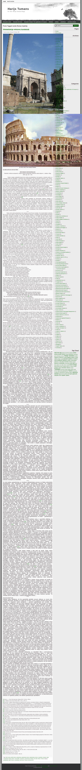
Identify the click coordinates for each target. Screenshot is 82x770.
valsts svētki (58, 244)
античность (58, 270)
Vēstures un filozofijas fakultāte (62, 252)
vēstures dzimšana (60, 250)
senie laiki (58, 207)
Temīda (57, 222)
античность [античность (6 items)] (62, 372)
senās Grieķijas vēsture (61, 202)
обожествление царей (61, 313)
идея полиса (58, 300)
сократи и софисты (60, 331)
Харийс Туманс (59, 346)
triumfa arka (58, 230)
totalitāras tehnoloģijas (60, 227)
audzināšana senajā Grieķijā (62, 110)
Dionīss (57, 125)
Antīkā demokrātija (60, 97)
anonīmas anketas (72, 21)
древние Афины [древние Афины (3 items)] (69, 372)
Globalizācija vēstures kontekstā (16, 29)
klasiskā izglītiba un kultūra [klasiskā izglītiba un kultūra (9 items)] (70, 359)
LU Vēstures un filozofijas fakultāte (63, 161)
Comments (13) (30, 760)
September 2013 (59, 64)
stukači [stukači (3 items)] (72, 367)
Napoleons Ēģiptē (59, 173)
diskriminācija (59, 127)
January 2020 (59, 48)
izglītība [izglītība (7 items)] (69, 357)
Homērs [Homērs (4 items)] (76, 356)
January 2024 (59, 38)
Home (4, 1)
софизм (57, 334)
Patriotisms (58, 181)
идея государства (60, 298)
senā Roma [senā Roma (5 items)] (57, 366)
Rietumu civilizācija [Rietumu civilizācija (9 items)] (59, 363)
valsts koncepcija (59, 240)
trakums (57, 229)
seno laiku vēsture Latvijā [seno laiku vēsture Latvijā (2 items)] (64, 364)
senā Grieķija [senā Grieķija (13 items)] (73, 364)
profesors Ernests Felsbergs (62, 188)
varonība (58, 245)
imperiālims (40, 757)
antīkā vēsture (13, 757)
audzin (57, 109)
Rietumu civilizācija (60, 189)
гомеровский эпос (60, 280)
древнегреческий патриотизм (62, 291)
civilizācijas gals (59, 122)
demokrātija (58, 124)
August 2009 (58, 77)
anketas (57, 21)
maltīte (57, 166)
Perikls (57, 184)
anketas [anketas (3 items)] (63, 352)
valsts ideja (58, 239)
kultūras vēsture (59, 151)
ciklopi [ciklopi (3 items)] (67, 354)
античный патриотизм (60, 272)
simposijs (58, 211)
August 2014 (58, 62)
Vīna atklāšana (59, 253)
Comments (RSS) (53, 765)
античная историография (61, 267)
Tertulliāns (58, 224)
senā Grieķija (58, 196)
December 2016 (59, 59)
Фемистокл (58, 341)
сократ (57, 329)
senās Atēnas (59, 201)
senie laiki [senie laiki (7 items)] (72, 363)
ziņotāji (57, 260)
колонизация (59, 306)
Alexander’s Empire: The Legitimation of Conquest (35, 21)
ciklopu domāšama (60, 119)
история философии (60, 304)
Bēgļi (57, 114)
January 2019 (59, 49)
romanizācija (5, 758)
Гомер (57, 278)
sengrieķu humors (59, 204)
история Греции (59, 303)
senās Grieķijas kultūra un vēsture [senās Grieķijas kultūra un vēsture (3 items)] (67, 366)
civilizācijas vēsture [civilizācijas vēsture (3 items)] (60, 355)
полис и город (59, 324)
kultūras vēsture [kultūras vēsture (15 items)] (62, 360)
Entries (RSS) (45, 765)
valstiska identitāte (60, 235)
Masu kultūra (58, 168)
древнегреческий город (61, 290)
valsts (57, 237)
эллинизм (58, 347)
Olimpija (57, 176)
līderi (57, 158)
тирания (58, 337)
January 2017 (59, 58)
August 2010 (58, 69)
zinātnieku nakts (59, 255)
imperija (44, 757)
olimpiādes (58, 175)
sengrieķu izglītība (60, 206)
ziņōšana (58, 258)
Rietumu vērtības (59, 191)
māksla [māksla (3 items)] (74, 361)
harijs (8, 32)
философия (58, 342)
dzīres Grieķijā (59, 130)
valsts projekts (59, 242)
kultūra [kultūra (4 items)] (55, 360)
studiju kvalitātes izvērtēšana (62, 219)
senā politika (17, 758)
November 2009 (59, 72)
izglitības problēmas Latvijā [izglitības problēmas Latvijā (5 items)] (60, 357)
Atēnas (57, 105)
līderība (57, 160)
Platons (57, 186)
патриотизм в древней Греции (62, 318)
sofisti (57, 212)
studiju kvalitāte (59, 217)
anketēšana (63, 21)
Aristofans (58, 102)
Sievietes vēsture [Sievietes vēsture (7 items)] (66, 367)
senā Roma (22, 758)
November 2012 (59, 66)
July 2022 (58, 41)
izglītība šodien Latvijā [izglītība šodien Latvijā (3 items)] (58, 358)
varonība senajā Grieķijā (61, 247)
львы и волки (59, 309)
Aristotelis (58, 104)
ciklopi (57, 117)
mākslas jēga (58, 165)
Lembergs (58, 156)
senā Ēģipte (58, 194)
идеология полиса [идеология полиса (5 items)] (63, 373)
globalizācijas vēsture (34, 757)
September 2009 (59, 76)
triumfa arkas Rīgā (60, 232)
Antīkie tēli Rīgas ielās (60, 101)
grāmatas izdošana (60, 135)
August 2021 (58, 43)
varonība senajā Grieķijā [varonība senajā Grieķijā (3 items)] (65, 369)
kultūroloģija (58, 153)
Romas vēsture (11, 758)
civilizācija (58, 120)
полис (57, 323)
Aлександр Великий (60, 112)
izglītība (57, 143)
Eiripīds (57, 132)
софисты (58, 336)
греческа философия (60, 283)
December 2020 (59, 46)
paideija (57, 179)
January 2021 (59, 44)
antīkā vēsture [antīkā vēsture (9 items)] (62, 354)
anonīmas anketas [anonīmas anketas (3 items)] (69, 352)
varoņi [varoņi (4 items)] (72, 369)
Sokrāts (57, 214)
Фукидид (58, 344)
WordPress (38, 765)
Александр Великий (60, 262)
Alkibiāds (51, 21)
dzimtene (58, 128)
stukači (57, 221)
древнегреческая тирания (61, 286)
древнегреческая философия (62, 288)
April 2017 (58, 54)
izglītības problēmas (60, 147)
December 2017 (59, 51)
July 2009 (58, 79)
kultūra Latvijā (59, 150)
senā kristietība (59, 198)
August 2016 (58, 61)
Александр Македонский (61, 263)
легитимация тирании (60, 308)
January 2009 (59, 81)
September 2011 (59, 67)
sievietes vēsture (59, 209)
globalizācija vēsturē (25, 757)
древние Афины (59, 293)
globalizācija (19, 757)
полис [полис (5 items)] (59, 375)
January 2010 (59, 71)
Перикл (57, 319)
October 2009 (59, 74)
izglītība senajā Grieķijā (61, 145)
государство (58, 281)
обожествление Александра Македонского (65, 311)
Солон (57, 332)
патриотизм (58, 316)
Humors (57, 142)
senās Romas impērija (29, 758)
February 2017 (59, 56)
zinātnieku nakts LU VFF (61, 257)
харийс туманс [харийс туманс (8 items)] (65, 375)
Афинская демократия (61, 273)
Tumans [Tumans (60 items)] (57, 369)
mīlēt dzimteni (59, 171)
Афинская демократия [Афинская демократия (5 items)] (62, 370)
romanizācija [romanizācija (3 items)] (67, 363)
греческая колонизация (61, 285)
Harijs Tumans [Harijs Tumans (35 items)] (69, 356)
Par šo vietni (10, 1)
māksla (57, 163)
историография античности (62, 301)
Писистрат (58, 321)
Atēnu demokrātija (60, 107)
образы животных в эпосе (61, 314)
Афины (57, 275)
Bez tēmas (58, 115)
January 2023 (59, 39)
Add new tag (8, 757)
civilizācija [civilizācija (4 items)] (71, 354)
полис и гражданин (60, 326)
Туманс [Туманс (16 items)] (70, 371)
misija (47, 757)
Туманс (57, 339)
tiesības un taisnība (60, 226)
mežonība (58, 170)
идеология (58, 296)
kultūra (57, 148)
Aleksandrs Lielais (7, 21)
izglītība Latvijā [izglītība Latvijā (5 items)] (74, 357)
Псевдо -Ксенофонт (60, 327)
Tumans (42, 758)
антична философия (60, 265)
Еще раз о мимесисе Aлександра (63, 295)
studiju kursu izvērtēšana (61, 216)
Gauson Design (45, 767)
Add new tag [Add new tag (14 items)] (57, 352)
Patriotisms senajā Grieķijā (61, 183)
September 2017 (59, 53)
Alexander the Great (17, 21)
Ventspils (58, 249)
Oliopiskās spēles (59, 178)
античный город (60, 268)
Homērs (57, 140)
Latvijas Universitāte (60, 155)
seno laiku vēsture (37, 758)
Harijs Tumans (18, 8)
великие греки (59, 277)
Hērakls (57, 138)
